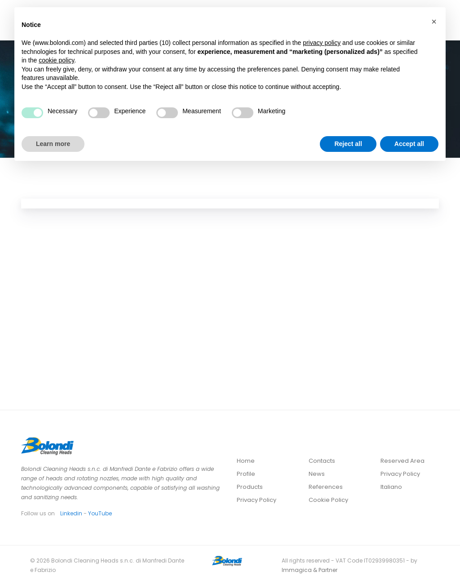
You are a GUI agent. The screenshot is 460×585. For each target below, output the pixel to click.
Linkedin (71, 513)
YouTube (100, 513)
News (317, 474)
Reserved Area (402, 460)
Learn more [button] (53, 143)
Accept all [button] (409, 143)
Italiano (391, 487)
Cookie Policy (328, 500)
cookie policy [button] (56, 60)
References (326, 487)
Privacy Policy (256, 500)
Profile (246, 474)
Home (246, 460)
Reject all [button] (348, 143)
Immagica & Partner (309, 570)
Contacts (322, 460)
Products (250, 487)
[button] (434, 21)
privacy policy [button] (322, 42)
